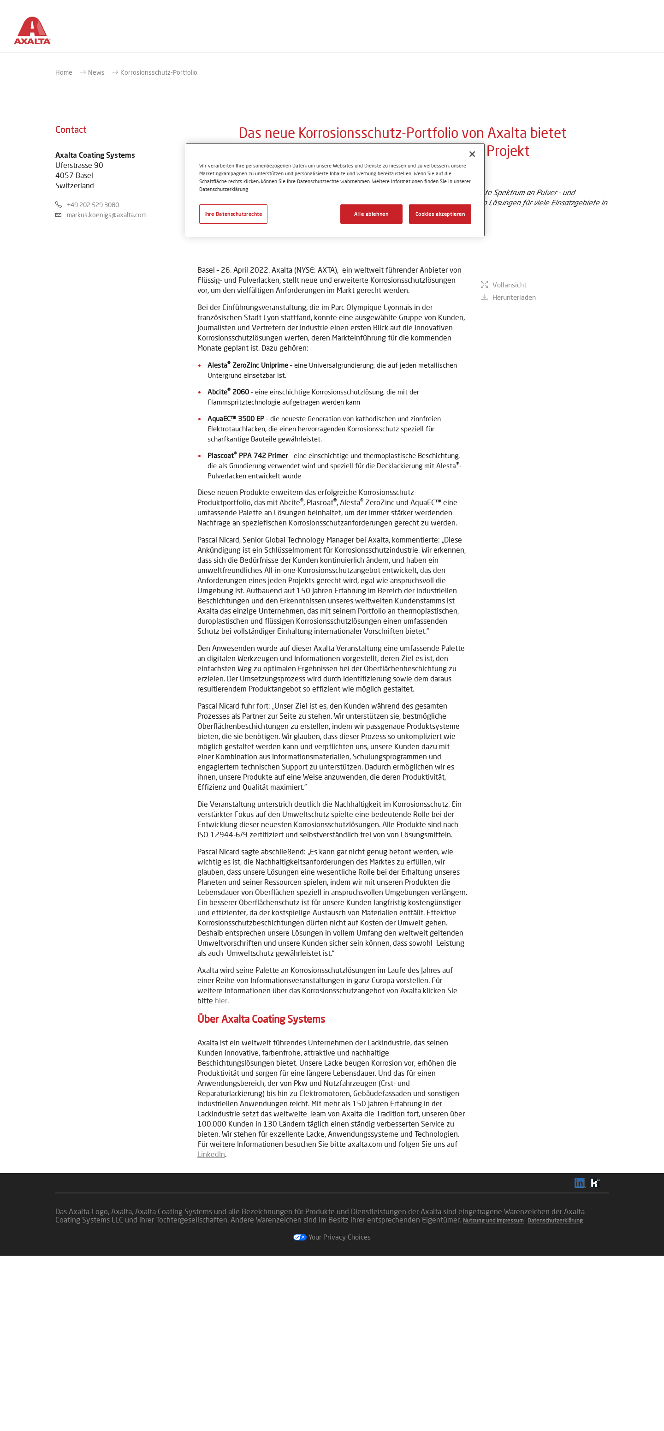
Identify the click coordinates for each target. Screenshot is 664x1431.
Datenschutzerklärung (555, 1395)
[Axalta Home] (37, 33)
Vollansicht (509, 522)
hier (221, 1175)
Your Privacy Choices (332, 1412)
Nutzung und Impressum (493, 1395)
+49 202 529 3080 (93, 380)
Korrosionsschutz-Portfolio (158, 247)
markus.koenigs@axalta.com (107, 390)
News (96, 247)
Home (63, 247)
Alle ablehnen (371, 214)
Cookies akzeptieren (440, 214)
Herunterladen (514, 534)
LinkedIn (211, 1329)
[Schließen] (472, 154)
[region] (335, 190)
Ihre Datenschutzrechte (233, 214)
